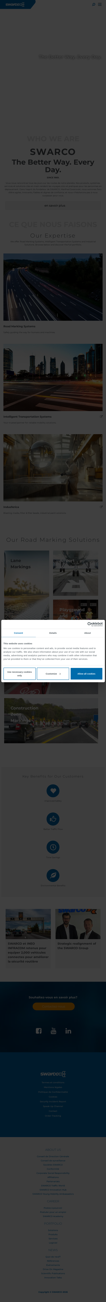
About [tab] (87, 633)
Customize (53, 673)
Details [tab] (53, 633)
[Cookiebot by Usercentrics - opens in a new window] (90, 624)
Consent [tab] (18, 633)
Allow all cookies (86, 673)
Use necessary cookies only (19, 673)
